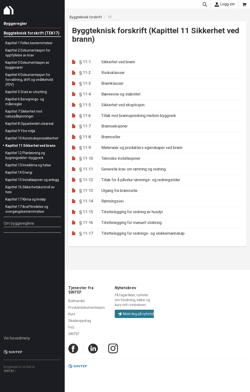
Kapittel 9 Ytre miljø (20, 131)
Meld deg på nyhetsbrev (139, 314)
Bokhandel (76, 301)
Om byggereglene (19, 223)
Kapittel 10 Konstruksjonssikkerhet (31, 138)
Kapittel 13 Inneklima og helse (28, 165)
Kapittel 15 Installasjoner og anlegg (32, 180)
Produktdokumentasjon (86, 307)
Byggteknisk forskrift (86, 17)
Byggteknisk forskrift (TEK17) (31, 33)
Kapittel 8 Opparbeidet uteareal (29, 124)
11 (110, 17)
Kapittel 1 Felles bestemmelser (29, 43)
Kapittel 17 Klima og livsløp (25, 199)
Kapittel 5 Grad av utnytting (26, 92)
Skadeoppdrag (79, 321)
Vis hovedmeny (17, 338)
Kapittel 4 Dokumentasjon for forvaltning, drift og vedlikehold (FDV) (29, 79)
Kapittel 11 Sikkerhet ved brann (30, 146)
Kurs (71, 314)
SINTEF (9, 371)
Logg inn (225, 4)
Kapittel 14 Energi (18, 172)
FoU (71, 327)
